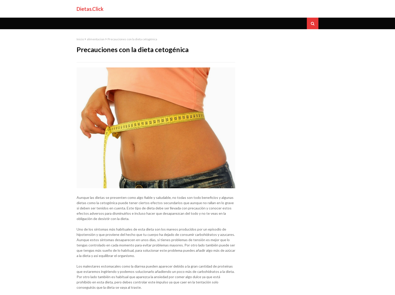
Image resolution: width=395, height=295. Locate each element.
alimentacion (96, 39)
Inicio (80, 39)
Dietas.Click (90, 9)
